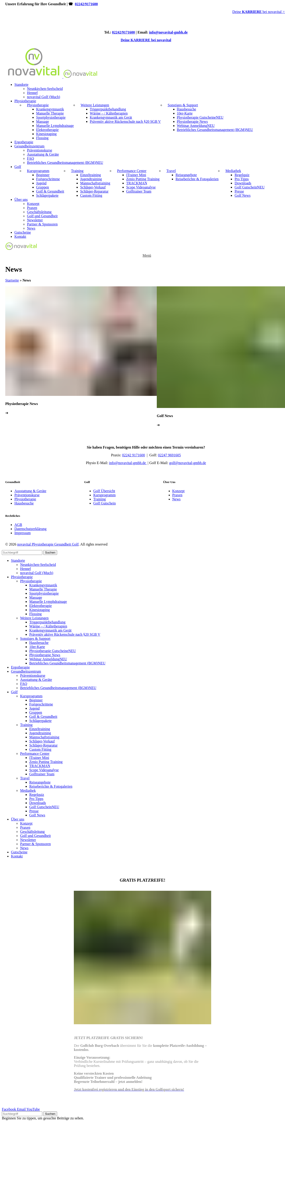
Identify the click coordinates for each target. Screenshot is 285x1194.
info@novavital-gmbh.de (168, 32)
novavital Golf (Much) (43, 97)
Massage (42, 121)
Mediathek (233, 171)
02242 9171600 (133, 455)
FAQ (30, 158)
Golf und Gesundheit (42, 216)
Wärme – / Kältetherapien (109, 113)
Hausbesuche (186, 109)
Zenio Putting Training (143, 179)
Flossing (42, 138)
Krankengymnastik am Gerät (111, 117)
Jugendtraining (91, 179)
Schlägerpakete (47, 195)
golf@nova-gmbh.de (187, 463)
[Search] (22, 552)
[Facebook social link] (9, 1109)
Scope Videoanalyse (141, 187)
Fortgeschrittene (48, 179)
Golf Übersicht (104, 491)
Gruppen (42, 187)
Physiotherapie (38, 105)
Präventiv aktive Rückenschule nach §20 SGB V (125, 121)
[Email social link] (22, 1109)
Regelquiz (241, 175)
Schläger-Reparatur (94, 191)
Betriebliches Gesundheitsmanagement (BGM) (215, 130)
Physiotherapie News (192, 121)
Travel (171, 171)
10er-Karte (185, 113)
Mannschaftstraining (95, 183)
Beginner (43, 175)
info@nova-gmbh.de (128, 463)
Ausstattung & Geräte (43, 154)
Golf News (242, 195)
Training (77, 171)
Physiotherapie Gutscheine (200, 117)
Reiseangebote (186, 175)
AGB (18, 525)
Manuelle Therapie (50, 113)
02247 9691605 (169, 455)
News (31, 228)
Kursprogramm (38, 171)
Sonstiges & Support (183, 105)
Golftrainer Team (138, 191)
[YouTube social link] (33, 1109)
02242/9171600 (86, 4)
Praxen (32, 208)
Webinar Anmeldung (196, 126)
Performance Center (131, 171)
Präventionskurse (39, 150)
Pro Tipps (241, 179)
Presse (239, 191)
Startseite (12, 280)
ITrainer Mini (136, 175)
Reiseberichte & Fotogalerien (197, 179)
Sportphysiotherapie (51, 117)
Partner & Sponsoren (42, 224)
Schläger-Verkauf (93, 187)
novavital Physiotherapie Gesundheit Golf (48, 544)
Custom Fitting (91, 195)
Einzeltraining (90, 175)
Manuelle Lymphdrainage (55, 126)
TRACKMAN (136, 183)
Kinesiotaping (46, 134)
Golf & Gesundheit (50, 191)
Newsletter (35, 220)
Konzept (33, 204)
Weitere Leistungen (95, 105)
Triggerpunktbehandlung (108, 109)
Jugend (41, 183)
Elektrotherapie (47, 130)
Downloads (242, 183)
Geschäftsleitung (39, 212)
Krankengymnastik (50, 109)
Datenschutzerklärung (30, 529)
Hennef (32, 93)
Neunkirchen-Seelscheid (45, 89)
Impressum (22, 533)
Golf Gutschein (249, 187)
